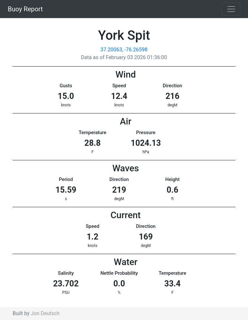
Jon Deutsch (45, 313)
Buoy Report (25, 9)
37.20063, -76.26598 (124, 50)
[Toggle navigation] (231, 9)
